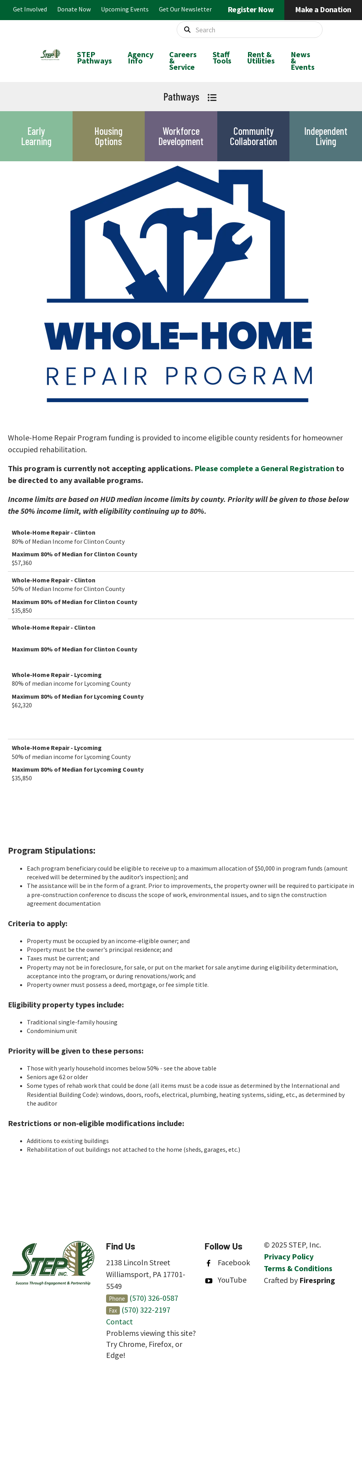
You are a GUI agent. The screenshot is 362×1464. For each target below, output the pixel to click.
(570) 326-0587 (153, 1298)
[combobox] (250, 29)
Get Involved (30, 9)
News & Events (303, 60)
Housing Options (108, 136)
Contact (119, 1321)
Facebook (234, 1262)
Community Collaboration (253, 136)
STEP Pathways (94, 57)
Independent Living (325, 136)
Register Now (251, 9)
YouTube (232, 1280)
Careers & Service (183, 60)
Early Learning (36, 136)
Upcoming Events (125, 9)
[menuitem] (94, 60)
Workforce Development (180, 136)
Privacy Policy (288, 1256)
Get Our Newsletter (185, 9)
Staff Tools (222, 57)
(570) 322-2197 (145, 1310)
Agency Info (140, 57)
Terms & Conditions (298, 1268)
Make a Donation (323, 9)
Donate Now (74, 9)
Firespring (317, 1280)
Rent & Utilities (261, 57)
